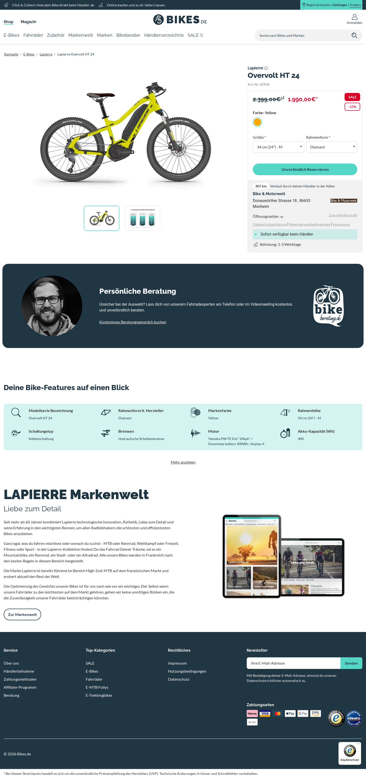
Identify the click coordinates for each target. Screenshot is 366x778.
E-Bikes (29, 54)
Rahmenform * (318, 137)
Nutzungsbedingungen (187, 671)
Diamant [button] (317, 147)
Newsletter (257, 650)
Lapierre (46, 54)
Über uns (11, 663)
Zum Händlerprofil (343, 215)
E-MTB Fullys (97, 687)
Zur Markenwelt (22, 614)
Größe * (259, 137)
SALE (90, 663)
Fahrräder (94, 679)
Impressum (177, 663)
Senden (351, 663)
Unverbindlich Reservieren (305, 169)
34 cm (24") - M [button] (269, 147)
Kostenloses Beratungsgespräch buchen (132, 322)
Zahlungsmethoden (20, 679)
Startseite (11, 54)
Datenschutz (178, 679)
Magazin (28, 21)
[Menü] (358, 745)
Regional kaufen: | (333, 5)
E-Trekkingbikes (99, 695)
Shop (8, 21)
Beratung (11, 695)
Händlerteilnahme (19, 671)
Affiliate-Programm (20, 687)
